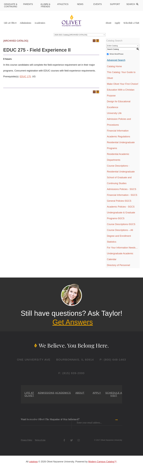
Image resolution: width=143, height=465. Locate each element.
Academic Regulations (118, 136)
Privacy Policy (26, 440)
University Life (114, 113)
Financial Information (118, 130)
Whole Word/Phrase (116, 54)
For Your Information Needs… (122, 247)
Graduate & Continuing (10, 5)
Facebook (64, 440)
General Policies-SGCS (119, 201)
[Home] (71, 20)
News (80, 4)
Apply (117, 22)
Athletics (62, 4)
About (108, 22)
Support (115, 4)
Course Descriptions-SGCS (121, 224)
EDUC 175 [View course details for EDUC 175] (25, 76)
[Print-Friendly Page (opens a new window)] (94, 40)
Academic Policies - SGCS (121, 206)
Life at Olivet (10, 22)
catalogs (33, 461)
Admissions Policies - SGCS (121, 189)
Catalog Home (114, 66)
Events (97, 4)
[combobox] (80, 34)
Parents (28, 4)
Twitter (71, 440)
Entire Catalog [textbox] (112, 46)
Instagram (78, 440)
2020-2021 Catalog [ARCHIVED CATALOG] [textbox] (71, 35)
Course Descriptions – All (120, 230)
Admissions (25, 22)
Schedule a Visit (131, 22)
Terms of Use (40, 440)
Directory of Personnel (118, 265)
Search (130, 4)
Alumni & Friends (45, 5)
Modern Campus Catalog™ (102, 461)
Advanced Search (116, 60)
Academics (39, 22)
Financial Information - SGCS (122, 195)
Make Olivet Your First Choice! (122, 84)
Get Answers (72, 322)
